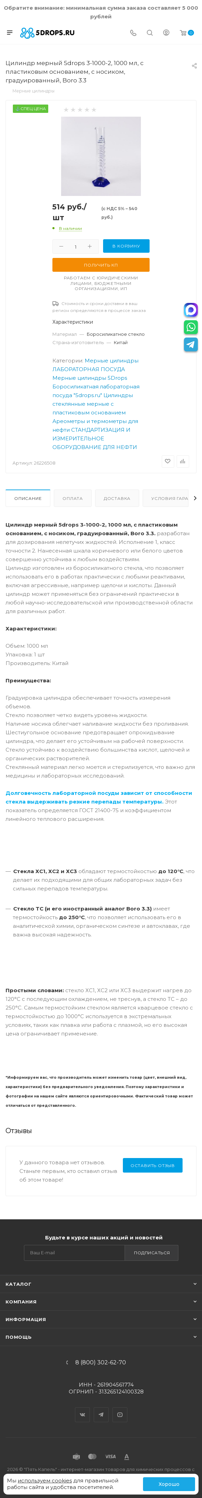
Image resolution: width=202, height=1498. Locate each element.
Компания (21, 1301)
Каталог (19, 1284)
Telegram (101, 1408)
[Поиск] (150, 33)
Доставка (117, 498)
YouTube (120, 1408)
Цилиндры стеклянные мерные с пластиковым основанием (92, 404)
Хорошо (169, 1484)
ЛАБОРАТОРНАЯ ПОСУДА (88, 369)
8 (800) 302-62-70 (100, 1362)
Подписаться (152, 1252)
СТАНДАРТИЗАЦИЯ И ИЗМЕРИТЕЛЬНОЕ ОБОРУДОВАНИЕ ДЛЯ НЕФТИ (94, 438)
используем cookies (45, 1480)
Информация (26, 1319)
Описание (28, 498)
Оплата (72, 498)
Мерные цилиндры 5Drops (89, 378)
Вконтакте (82, 1408)
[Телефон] (133, 33)
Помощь (19, 1337)
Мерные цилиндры (111, 360)
